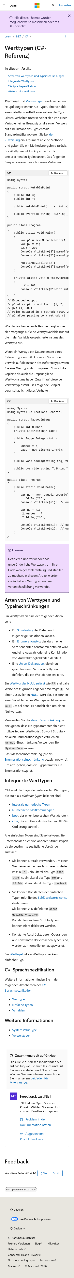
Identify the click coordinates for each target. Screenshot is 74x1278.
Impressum (47, 1260)
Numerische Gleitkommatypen (33, 810)
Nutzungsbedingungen (22, 1260)
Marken (12, 1266)
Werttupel (16, 954)
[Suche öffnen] (53, 5)
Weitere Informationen (21, 91)
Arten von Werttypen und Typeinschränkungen (36, 76)
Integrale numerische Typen (31, 804)
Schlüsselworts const (52, 897)
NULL (34, 694)
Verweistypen (35, 101)
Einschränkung (45, 720)
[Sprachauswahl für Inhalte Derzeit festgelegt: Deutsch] (17, 1209)
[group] (37, 248)
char (15, 821)
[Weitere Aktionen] (65, 36)
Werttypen (19, 999)
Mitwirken (54, 1243)
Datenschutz (15, 1249)
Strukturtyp (25, 630)
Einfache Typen (22, 1005)
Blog (37, 1243)
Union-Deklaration (31, 663)
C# (26, 36)
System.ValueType (24, 1030)
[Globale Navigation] (4, 5)
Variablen (18, 1010)
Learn (8, 36)
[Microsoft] (37, 5)
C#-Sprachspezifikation (22, 86)
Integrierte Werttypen (21, 81)
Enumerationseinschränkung (24, 759)
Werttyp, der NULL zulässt (27, 683)
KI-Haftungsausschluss (21, 1238)
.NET (18, 36)
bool (15, 815)
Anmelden (65, 5)
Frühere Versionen (19, 1243)
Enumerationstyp (28, 641)
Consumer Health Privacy (23, 1255)
